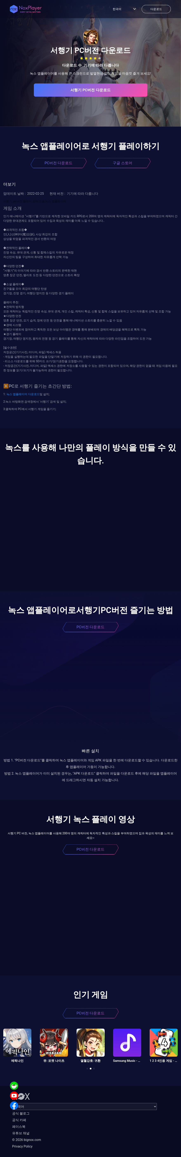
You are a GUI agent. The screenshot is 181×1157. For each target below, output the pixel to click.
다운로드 (33, 394)
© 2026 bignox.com (26, 1140)
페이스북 (18, 1127)
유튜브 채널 (21, 1133)
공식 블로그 (21, 1113)
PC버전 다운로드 (59, 163)
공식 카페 (19, 1120)
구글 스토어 (122, 163)
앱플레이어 (19, 394)
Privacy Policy (22, 1146)
